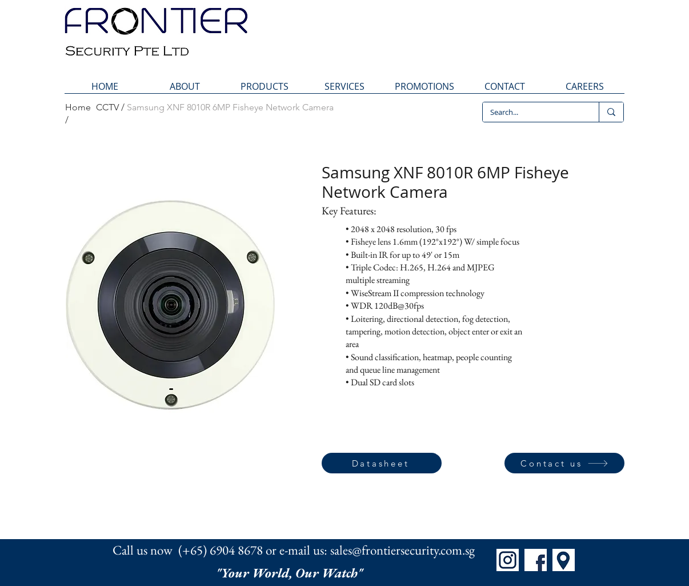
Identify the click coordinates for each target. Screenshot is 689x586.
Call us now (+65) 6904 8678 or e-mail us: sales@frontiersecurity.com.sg (294, 550)
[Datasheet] (382, 463)
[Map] (563, 560)
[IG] (507, 560)
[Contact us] (564, 463)
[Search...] (532, 112)
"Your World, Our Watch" (291, 572)
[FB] (535, 560)
